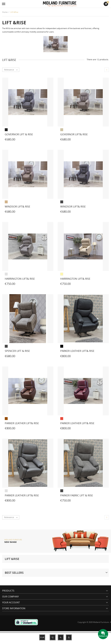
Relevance (11, 70)
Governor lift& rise (74, 134)
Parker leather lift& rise (77, 351)
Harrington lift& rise (20, 278)
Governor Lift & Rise (19, 134)
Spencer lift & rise (17, 351)
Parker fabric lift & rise (76, 495)
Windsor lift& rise (17, 206)
